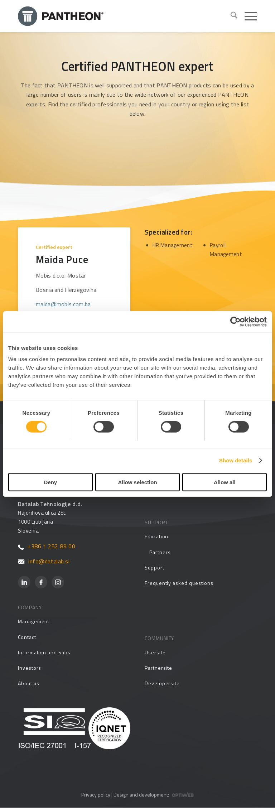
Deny (50, 482)
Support (154, 567)
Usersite (155, 652)
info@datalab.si (44, 561)
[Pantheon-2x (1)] (121, 16)
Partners (159, 552)
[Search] (230, 16)
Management (33, 621)
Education (156, 536)
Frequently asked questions (179, 583)
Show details (235, 460)
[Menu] (247, 16)
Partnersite (158, 668)
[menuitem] (230, 16)
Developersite (162, 683)
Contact (27, 637)
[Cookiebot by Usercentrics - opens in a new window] (235, 322)
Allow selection (137, 482)
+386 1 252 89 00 (46, 546)
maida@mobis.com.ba (63, 304)
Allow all (225, 482)
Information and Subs (44, 652)
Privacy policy (95, 794)
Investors (29, 668)
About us (28, 683)
